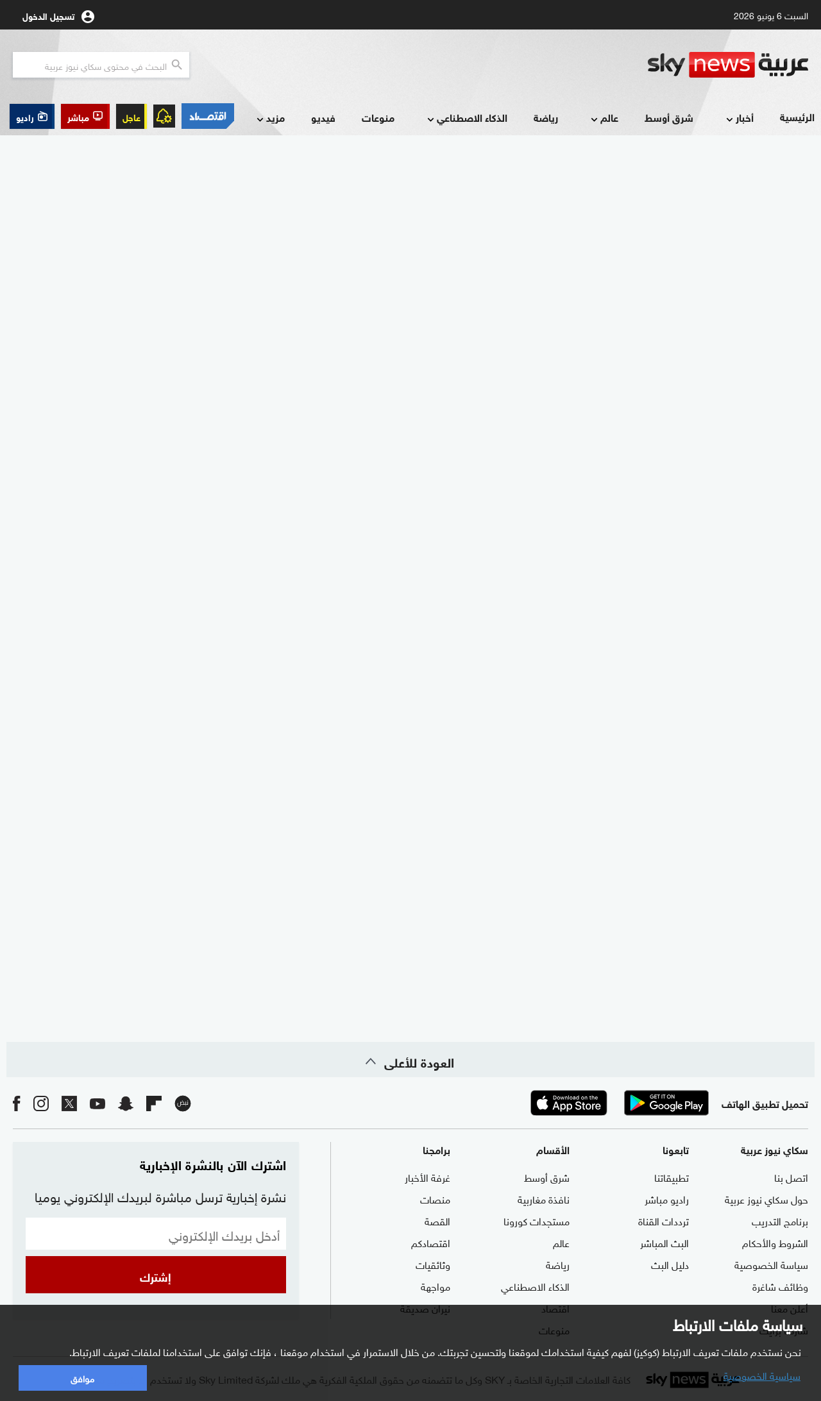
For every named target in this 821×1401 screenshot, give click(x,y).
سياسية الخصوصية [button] (762, 1375)
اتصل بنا (791, 1176)
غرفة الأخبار (427, 1176)
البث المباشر (664, 1242)
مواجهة (435, 1285)
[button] (85, 116)
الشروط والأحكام (775, 1242)
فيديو (323, 117)
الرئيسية (797, 116)
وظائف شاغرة (780, 1285)
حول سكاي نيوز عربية (766, 1198)
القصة (437, 1220)
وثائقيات (433, 1263)
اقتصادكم (430, 1242)
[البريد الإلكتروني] (156, 1234)
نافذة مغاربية (544, 1198)
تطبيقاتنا (671, 1176)
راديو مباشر (667, 1198)
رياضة (546, 117)
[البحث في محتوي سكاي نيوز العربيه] (101, 65)
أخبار (739, 118)
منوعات (378, 117)
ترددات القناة (663, 1220)
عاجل (131, 116)
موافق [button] (82, 1378)
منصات (435, 1198)
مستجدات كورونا (537, 1220)
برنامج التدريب (780, 1220)
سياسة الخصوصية (771, 1263)
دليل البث (670, 1263)
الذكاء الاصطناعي (466, 118)
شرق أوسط (669, 117)
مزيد (269, 118)
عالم (603, 118)
